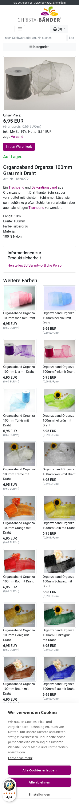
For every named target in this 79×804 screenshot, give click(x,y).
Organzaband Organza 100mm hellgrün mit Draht (58, 420)
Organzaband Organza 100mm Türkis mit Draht (19, 420)
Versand (17, 137)
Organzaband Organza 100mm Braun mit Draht (19, 689)
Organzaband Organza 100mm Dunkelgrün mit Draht (58, 635)
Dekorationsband (44, 187)
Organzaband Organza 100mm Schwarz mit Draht (58, 581)
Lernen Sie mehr (20, 758)
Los (71, 38)
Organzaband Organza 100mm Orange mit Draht (19, 528)
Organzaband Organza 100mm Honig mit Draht (19, 635)
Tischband (16, 187)
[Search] (35, 38)
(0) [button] (58, 29)
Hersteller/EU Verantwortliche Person (35, 265)
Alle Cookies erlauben (40, 770)
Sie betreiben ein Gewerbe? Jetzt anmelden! (39, 2)
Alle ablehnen (39, 782)
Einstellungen (39, 794)
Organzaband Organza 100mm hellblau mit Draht (58, 318)
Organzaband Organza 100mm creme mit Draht (19, 474)
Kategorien (39, 47)
